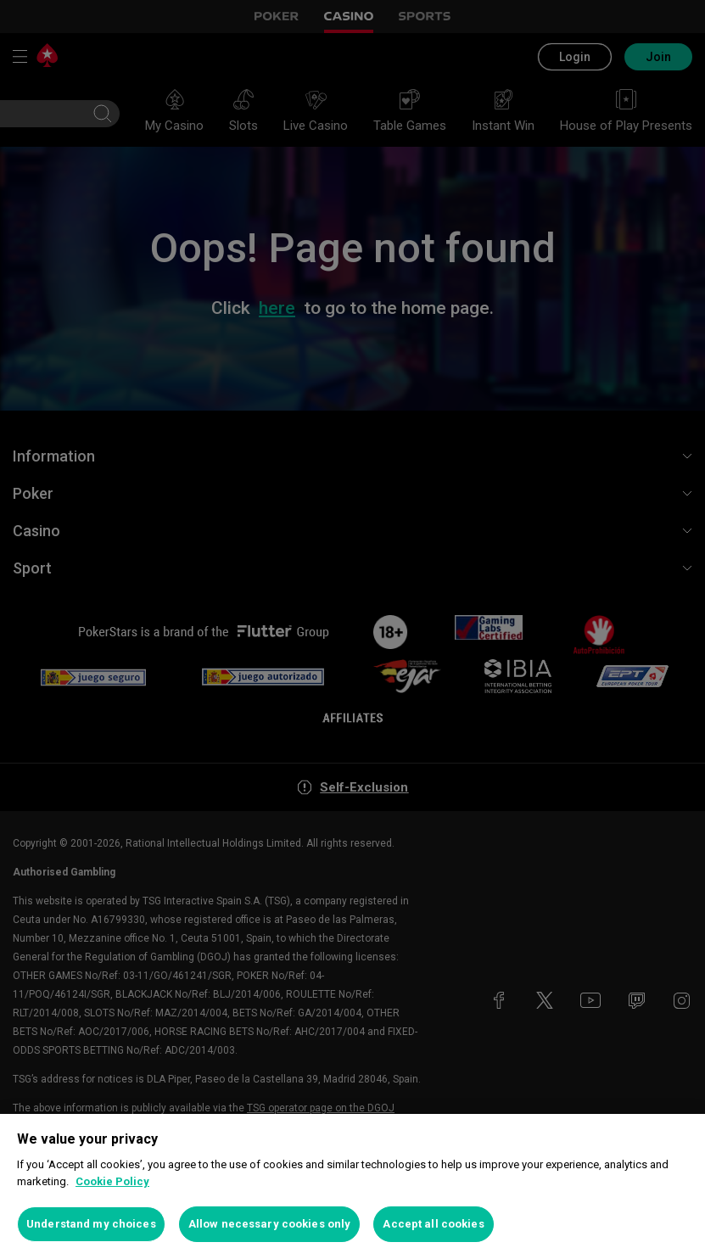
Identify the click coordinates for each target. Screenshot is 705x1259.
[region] (352, 1186)
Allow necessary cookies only (269, 1223)
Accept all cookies (433, 1223)
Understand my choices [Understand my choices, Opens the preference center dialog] (91, 1223)
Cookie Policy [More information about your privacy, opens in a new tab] (112, 1181)
